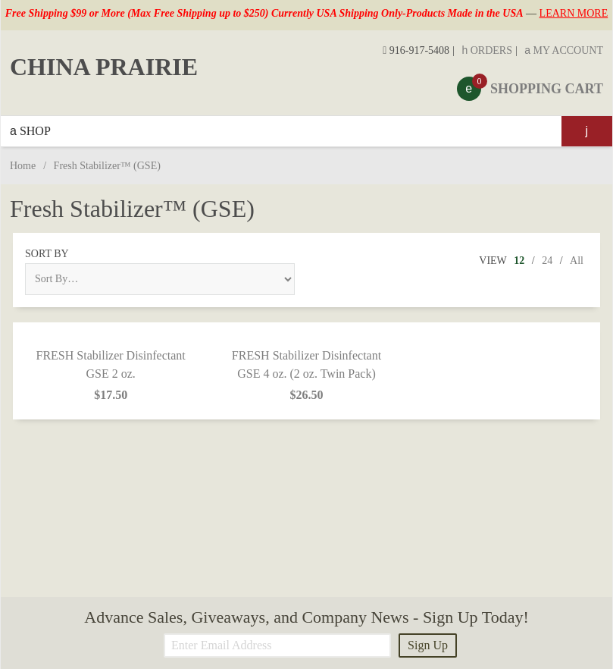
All (576, 260)
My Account (563, 50)
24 (547, 260)
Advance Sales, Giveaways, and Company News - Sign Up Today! (306, 617)
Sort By (47, 253)
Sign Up (428, 645)
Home (23, 165)
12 (519, 260)
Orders (486, 50)
